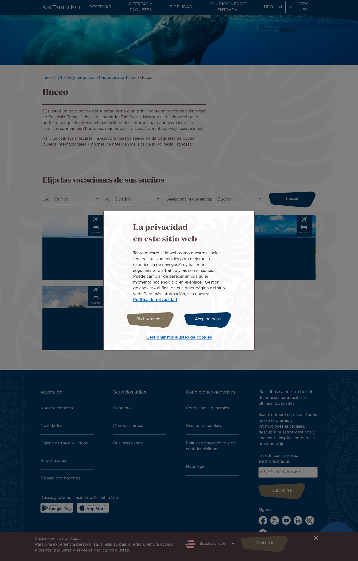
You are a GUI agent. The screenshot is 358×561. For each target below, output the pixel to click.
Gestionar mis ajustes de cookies (179, 337)
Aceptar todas (208, 319)
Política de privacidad (155, 300)
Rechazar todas (150, 319)
